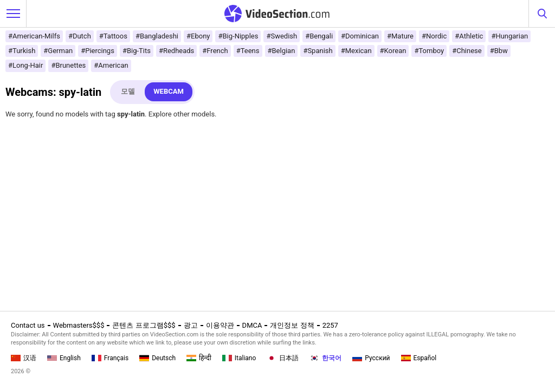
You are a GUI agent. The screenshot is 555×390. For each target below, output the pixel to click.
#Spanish (317, 51)
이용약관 (220, 325)
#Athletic (469, 36)
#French (215, 51)
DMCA (252, 325)
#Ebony (198, 36)
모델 (128, 91)
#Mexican (356, 51)
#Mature (400, 36)
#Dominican (360, 36)
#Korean (393, 51)
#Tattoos (113, 36)
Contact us (28, 325)
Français (110, 358)
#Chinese (466, 51)
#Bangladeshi (156, 36)
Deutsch (157, 358)
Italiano (239, 358)
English (64, 358)
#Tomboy (429, 51)
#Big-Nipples (238, 36)
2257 (330, 325)
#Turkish (21, 51)
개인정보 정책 (292, 325)
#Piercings (97, 51)
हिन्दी (198, 358)
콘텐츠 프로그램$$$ (143, 325)
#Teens (248, 51)
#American (111, 65)
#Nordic (434, 36)
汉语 (23, 358)
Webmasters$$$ (79, 325)
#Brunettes (68, 65)
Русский (371, 358)
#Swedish (281, 36)
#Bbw (499, 51)
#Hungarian (509, 36)
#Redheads (176, 51)
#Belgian (281, 51)
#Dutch (79, 36)
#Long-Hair (25, 65)
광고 (191, 325)
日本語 (283, 358)
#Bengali (319, 36)
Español (419, 358)
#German (58, 51)
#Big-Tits (136, 51)
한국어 (325, 358)
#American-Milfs (34, 36)
